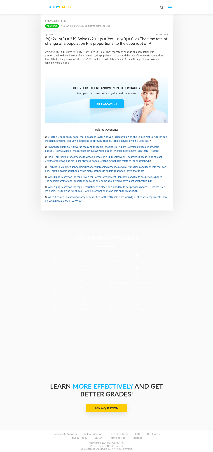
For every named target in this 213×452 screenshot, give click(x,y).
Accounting (58, 261)
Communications (61, 321)
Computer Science (61, 326)
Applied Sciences (61, 269)
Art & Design (58, 278)
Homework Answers (64, 434)
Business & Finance (62, 300)
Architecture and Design (64, 274)
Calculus (56, 313)
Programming (142, 291)
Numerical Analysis (145, 261)
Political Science (144, 282)
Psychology (142, 295)
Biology (56, 295)
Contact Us (154, 434)
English (84, 269)
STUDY (59, 7)
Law (110, 296)
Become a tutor (118, 434)
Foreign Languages (90, 291)
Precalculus (142, 287)
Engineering (86, 265)
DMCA (98, 437)
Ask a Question (106, 408)
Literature (113, 300)
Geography (85, 304)
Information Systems (118, 282)
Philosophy (141, 274)
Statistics (141, 317)
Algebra (56, 265)
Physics (140, 278)
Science (140, 308)
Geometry (85, 313)
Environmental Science (91, 274)
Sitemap (137, 437)
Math (110, 322)
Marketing (113, 317)
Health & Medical (116, 261)
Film (82, 287)
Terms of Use (117, 437)
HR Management (116, 269)
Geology (84, 308)
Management (114, 313)
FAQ (137, 434)
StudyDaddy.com (115, 443)
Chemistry (57, 317)
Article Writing (59, 282)
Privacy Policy (79, 437)
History (111, 265)
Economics (86, 261)
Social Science (143, 313)
